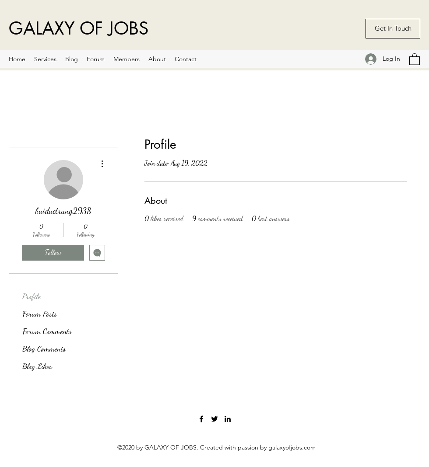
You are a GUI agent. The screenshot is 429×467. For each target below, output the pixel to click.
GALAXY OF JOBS (78, 28)
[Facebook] (201, 419)
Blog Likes (37, 366)
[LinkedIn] (227, 419)
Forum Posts (39, 313)
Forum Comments (46, 331)
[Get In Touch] (393, 28)
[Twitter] (214, 419)
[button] (414, 58)
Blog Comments (44, 348)
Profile (31, 296)
